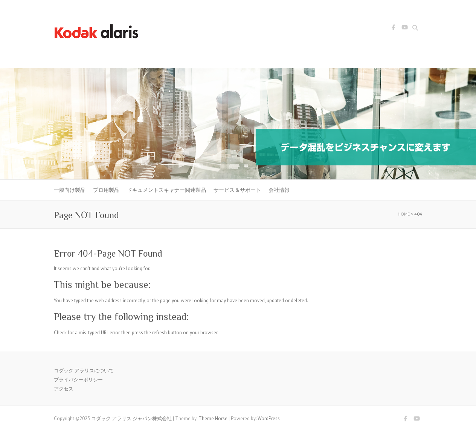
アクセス (63, 389)
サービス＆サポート (237, 190)
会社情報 (279, 190)
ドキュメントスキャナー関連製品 (166, 190)
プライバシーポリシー (78, 379)
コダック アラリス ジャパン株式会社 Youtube (404, 28)
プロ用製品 (106, 190)
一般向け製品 (69, 190)
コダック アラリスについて (84, 370)
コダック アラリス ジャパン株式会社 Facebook (393, 28)
